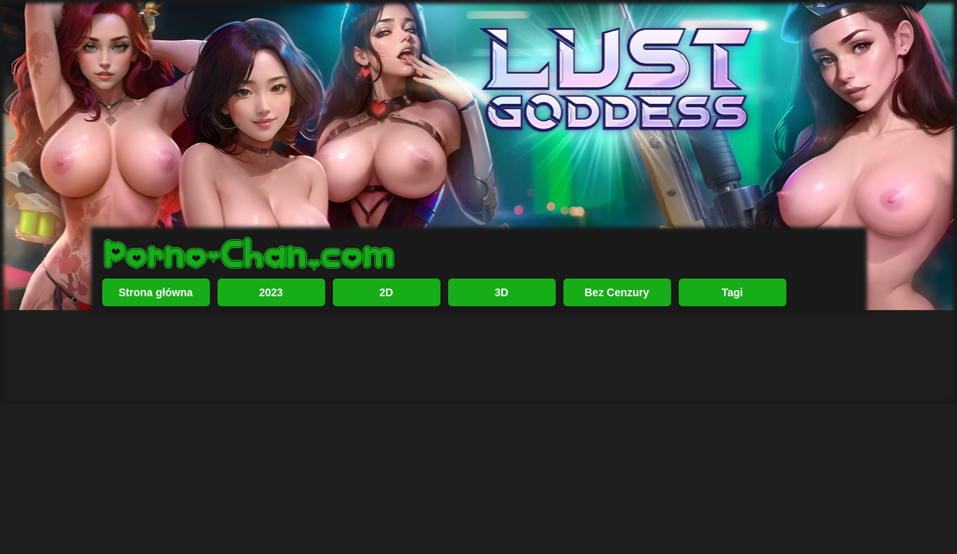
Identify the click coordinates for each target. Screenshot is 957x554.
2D (387, 292)
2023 (271, 292)
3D (502, 292)
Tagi (732, 292)
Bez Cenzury (616, 292)
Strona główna (155, 292)
